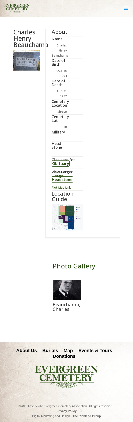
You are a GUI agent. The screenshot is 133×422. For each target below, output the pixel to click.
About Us (26, 350)
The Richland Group (87, 416)
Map (68, 350)
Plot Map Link (61, 187)
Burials (50, 350)
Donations (64, 356)
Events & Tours (95, 350)
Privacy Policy (66, 411)
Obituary (60, 163)
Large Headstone (62, 177)
